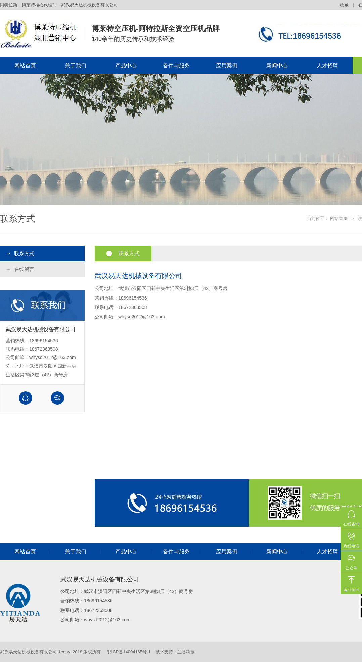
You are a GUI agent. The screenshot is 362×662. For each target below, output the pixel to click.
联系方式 (24, 253)
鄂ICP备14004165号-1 (129, 651)
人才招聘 (327, 65)
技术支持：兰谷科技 (175, 651)
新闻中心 (277, 65)
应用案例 (226, 65)
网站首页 (25, 65)
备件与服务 (176, 65)
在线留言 (24, 269)
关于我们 (75, 65)
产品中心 (126, 65)
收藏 (344, 4)
